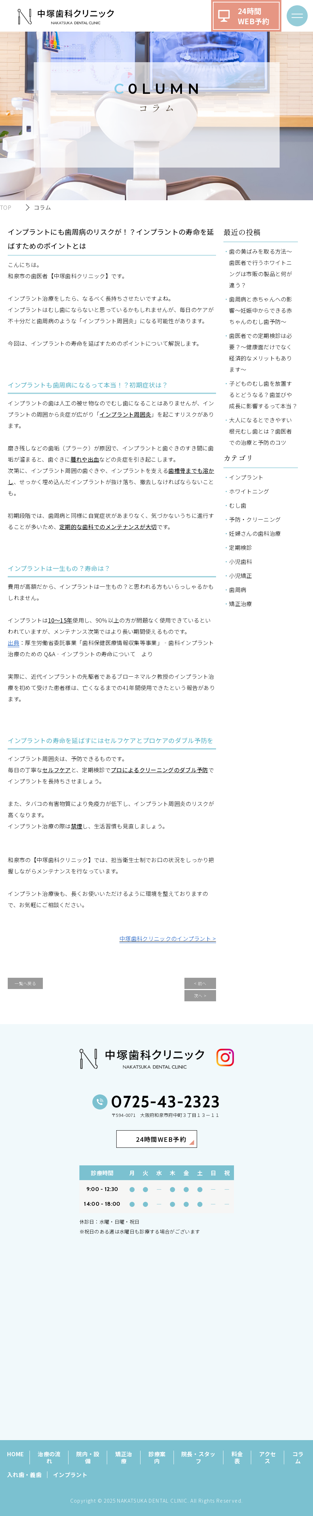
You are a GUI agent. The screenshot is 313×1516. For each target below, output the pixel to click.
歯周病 (237, 589)
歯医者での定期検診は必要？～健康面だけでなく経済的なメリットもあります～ (260, 352)
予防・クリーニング (255, 519)
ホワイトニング (249, 491)
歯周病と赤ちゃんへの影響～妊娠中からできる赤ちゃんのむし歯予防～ (260, 310)
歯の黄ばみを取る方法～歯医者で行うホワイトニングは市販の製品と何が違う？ (260, 268)
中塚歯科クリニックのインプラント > (167, 938)
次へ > (200, 995)
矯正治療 (240, 603)
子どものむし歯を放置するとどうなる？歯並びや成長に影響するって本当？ (263, 394)
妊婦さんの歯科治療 (255, 533)
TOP (5, 207)
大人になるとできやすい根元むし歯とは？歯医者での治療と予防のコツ (260, 431)
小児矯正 (240, 575)
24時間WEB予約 (254, 16)
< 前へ (200, 983)
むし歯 (237, 505)
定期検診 (240, 547)
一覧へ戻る (25, 983)
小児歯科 (240, 561)
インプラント (246, 477)
